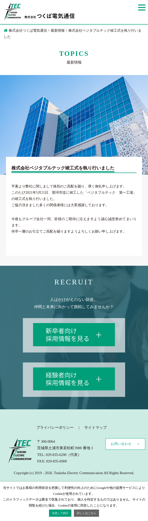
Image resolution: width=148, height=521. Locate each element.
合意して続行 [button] (60, 513)
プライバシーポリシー (55, 428)
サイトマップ (95, 428)
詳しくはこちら (86, 513)
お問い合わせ (121, 444)
